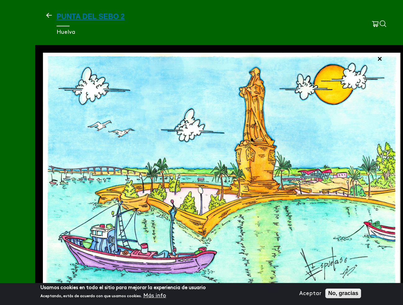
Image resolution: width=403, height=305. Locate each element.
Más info (154, 295)
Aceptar (310, 293)
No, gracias (343, 293)
